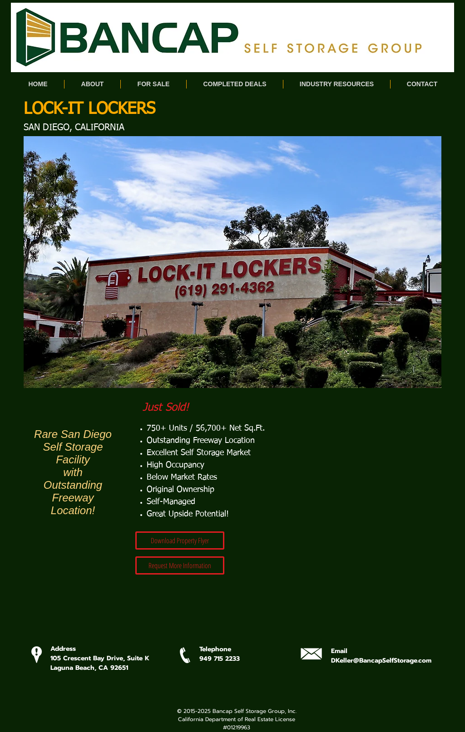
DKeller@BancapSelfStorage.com (381, 660)
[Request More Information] (179, 565)
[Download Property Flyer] (179, 540)
